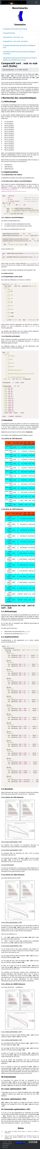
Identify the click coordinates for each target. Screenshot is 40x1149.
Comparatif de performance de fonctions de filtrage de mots (19, 46)
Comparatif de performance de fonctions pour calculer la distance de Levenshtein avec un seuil (20, 59)
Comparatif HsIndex (9, 33)
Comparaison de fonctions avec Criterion (15, 29)
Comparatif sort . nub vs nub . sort (13, 37)
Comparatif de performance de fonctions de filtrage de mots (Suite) (19, 53)
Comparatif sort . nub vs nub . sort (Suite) (15, 41)
